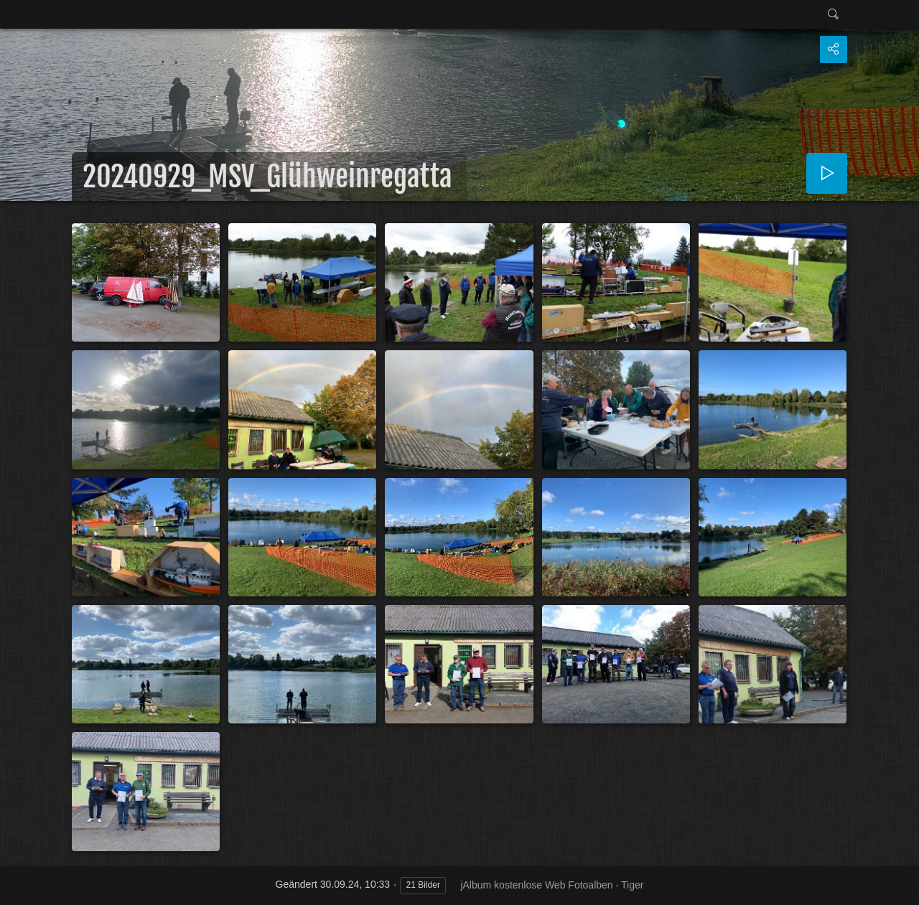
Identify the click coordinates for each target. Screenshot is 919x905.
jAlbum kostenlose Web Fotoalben (536, 885)
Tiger (632, 885)
